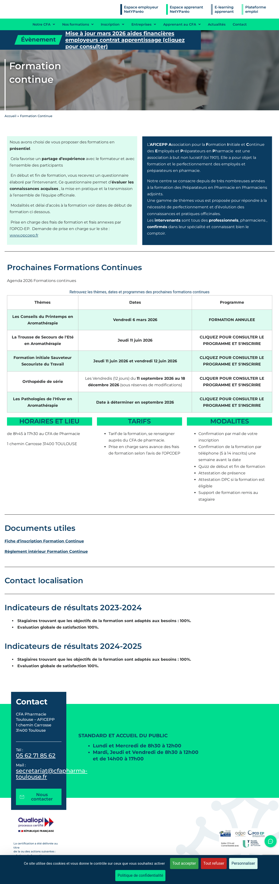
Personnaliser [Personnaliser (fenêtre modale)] (243, 863)
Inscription (112, 24)
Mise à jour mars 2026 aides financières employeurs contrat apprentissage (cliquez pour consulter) (125, 40)
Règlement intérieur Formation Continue (46, 551)
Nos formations (78, 24)
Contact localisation (44, 580)
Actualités (216, 24)
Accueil (10, 116)
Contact (240, 24)
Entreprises (143, 24)
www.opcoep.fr (24, 235)
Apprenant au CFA (182, 24)
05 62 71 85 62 (35, 755)
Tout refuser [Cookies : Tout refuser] (213, 863)
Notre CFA (44, 24)
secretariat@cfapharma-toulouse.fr (51, 773)
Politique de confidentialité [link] (140, 875)
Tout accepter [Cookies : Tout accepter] (184, 863)
